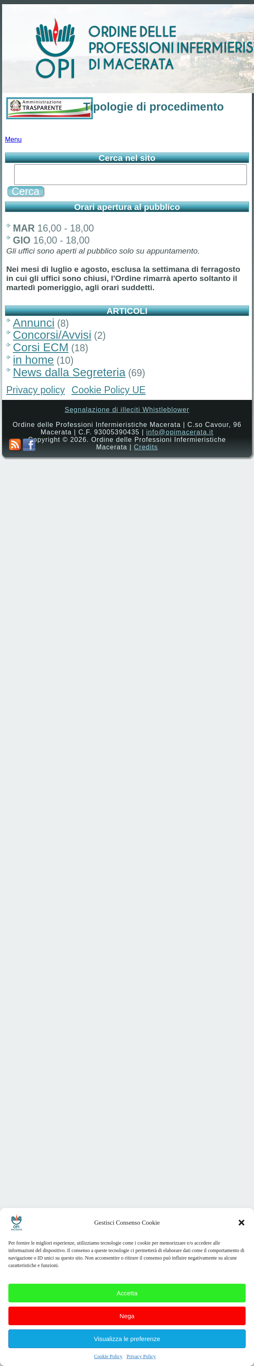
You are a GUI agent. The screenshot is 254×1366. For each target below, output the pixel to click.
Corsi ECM (41, 349)
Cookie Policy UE (109, 392)
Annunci (34, 325)
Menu (13, 141)
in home (33, 362)
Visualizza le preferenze (127, 1347)
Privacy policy (35, 392)
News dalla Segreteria (69, 374)
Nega (127, 1324)
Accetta (127, 1301)
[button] (241, 1232)
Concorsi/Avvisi (52, 337)
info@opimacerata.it (180, 434)
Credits (146, 449)
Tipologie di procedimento (153, 107)
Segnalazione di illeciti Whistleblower (127, 412)
